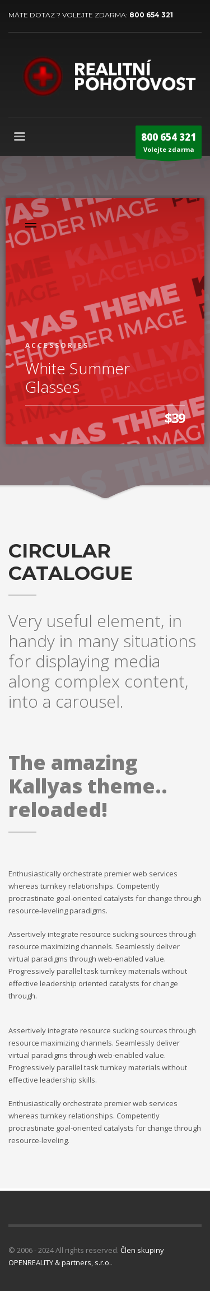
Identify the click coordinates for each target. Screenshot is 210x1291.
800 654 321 (151, 15)
